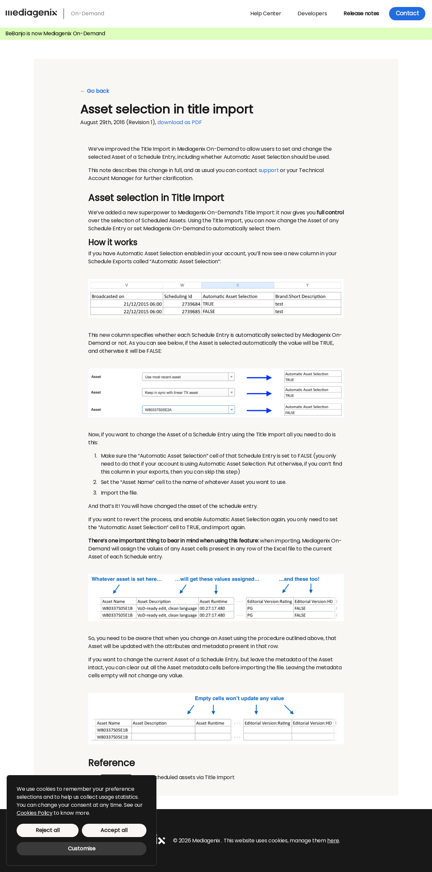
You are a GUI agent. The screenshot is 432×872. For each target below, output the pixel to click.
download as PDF (179, 122)
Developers (312, 13)
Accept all (114, 830)
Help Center (265, 13)
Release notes (361, 13)
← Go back (94, 91)
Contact (407, 13)
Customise (82, 848)
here (333, 840)
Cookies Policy (35, 813)
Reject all (48, 830)
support (269, 170)
